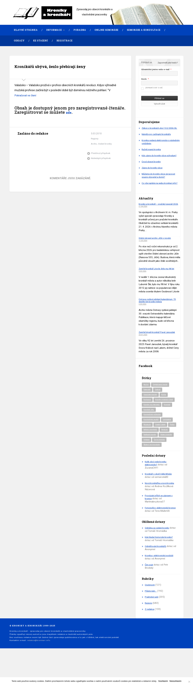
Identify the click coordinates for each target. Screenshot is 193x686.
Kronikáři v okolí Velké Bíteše (160, 499)
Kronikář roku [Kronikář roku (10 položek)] (149, 428)
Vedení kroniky (105, 154)
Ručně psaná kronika (152, 152)
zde (69, 122)
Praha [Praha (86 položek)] (146, 449)
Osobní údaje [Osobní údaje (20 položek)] (161, 443)
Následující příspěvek (101, 168)
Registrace (65, 40)
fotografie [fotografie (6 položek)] (148, 402)
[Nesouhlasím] (189, 681)
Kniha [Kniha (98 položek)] (165, 407)
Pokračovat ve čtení (26, 105)
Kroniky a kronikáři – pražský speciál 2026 (157, 214)
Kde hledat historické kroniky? (160, 565)
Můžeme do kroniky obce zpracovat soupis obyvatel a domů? (160, 182)
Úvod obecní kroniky (152, 167)
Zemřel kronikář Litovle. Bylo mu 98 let (159, 280)
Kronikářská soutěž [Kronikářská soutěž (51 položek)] (152, 438)
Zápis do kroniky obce (153, 174)
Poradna (79, 30)
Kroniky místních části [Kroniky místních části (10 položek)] (153, 417)
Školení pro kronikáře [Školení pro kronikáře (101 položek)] (153, 470)
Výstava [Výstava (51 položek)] (164, 459)
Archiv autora (20, 151)
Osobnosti (150, 612)
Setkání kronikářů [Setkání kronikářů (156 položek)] (160, 449)
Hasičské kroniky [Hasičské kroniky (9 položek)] (151, 407)
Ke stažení (40, 40)
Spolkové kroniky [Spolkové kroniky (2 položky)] (163, 454)
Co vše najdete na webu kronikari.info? (154, 191)
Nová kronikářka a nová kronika (161, 508)
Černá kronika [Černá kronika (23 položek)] (150, 464)
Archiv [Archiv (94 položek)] (146, 396)
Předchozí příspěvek (101, 163)
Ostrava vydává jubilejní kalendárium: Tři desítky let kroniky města (159, 312)
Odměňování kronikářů (156, 574)
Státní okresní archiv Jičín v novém (156, 250)
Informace (54, 30)
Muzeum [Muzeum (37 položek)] (147, 443)
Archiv (94, 154)
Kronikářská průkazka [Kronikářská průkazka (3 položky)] (153, 433)
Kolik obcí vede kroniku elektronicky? (156, 488)
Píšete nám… (151, 619)
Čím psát (149, 592)
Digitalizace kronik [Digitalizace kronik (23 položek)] (161, 396)
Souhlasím (163, 681)
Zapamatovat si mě (152, 88)
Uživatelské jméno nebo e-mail (155, 69)
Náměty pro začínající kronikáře (158, 137)
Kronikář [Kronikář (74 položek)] (168, 423)
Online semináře (106, 30)
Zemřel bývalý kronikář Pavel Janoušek (159, 344)
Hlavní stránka (26, 30)
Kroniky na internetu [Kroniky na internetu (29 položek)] (152, 423)
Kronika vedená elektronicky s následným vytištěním (157, 145)
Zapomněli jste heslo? (168, 63)
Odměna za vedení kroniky (158, 556)
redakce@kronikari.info (38, 668)
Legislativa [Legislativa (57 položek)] (169, 438)
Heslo (144, 79)
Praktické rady (152, 625)
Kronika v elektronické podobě (160, 583)
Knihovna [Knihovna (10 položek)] (148, 412)
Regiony (95, 148)
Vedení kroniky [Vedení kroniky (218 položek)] (150, 459)
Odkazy (19, 40)
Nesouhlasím (175, 681)
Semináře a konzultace (143, 30)
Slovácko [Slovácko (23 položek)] (148, 454)
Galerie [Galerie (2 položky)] (160, 402)
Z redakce (150, 637)
